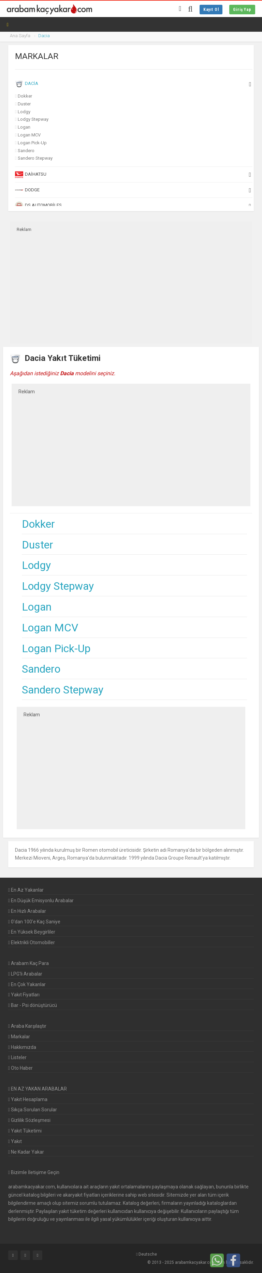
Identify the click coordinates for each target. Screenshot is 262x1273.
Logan (24, 127)
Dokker (25, 96)
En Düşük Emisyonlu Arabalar (41, 900)
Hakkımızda (22, 1047)
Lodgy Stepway (33, 119)
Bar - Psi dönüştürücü (32, 1005)
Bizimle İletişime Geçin (35, 1172)
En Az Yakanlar (26, 890)
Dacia (133, 84)
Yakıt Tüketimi (25, 1130)
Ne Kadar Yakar (26, 1152)
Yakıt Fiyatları (24, 994)
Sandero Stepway (35, 158)
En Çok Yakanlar (27, 984)
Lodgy (24, 111)
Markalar (19, 1036)
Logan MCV (29, 134)
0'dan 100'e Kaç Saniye (34, 921)
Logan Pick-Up (32, 142)
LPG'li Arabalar (25, 974)
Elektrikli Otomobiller (31, 942)
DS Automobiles (133, 206)
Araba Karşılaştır (27, 1026)
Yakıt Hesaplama (27, 1099)
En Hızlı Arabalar (27, 911)
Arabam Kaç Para (28, 963)
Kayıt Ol (211, 9)
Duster (24, 103)
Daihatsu (133, 175)
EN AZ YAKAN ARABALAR (37, 1089)
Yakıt (15, 1141)
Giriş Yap (242, 9)
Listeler (17, 1057)
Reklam (24, 229)
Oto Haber (20, 1068)
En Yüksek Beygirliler (31, 932)
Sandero (26, 150)
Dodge (133, 190)
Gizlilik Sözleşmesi (29, 1120)
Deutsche (146, 1254)
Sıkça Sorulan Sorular (32, 1109)
